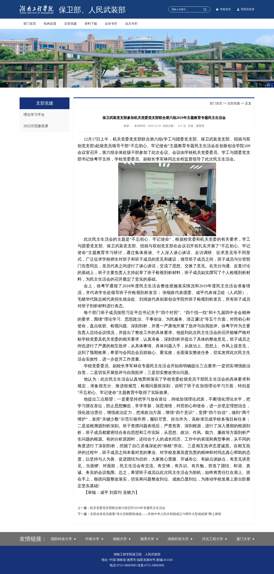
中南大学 (92, 539)
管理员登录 (247, 9)
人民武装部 (107, 10)
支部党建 (70, 23)
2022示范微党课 (35, 126)
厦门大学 (243, 539)
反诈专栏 (111, 23)
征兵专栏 (131, 23)
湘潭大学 (147, 539)
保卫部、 (73, 10)
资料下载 (91, 23)
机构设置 (50, 23)
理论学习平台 (34, 115)
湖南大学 (120, 539)
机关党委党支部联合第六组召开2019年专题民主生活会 (127, 508)
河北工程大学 (212, 539)
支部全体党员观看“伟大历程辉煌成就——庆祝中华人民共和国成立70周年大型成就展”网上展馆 (155, 514)
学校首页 (225, 9)
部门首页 (29, 23)
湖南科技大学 (178, 539)
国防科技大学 (61, 539)
